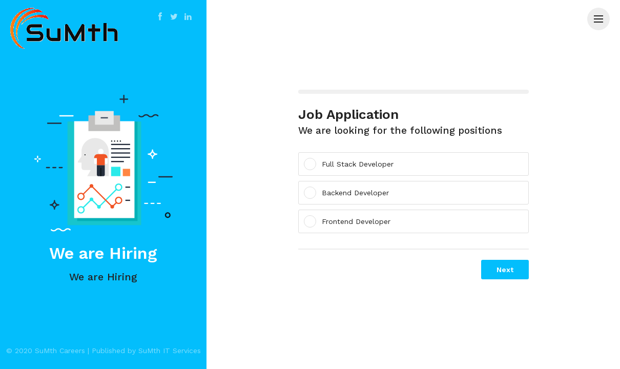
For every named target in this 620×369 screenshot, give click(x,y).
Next (505, 269)
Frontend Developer (350, 221)
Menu (602, 13)
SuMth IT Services (169, 350)
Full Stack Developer (352, 164)
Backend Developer (350, 193)
